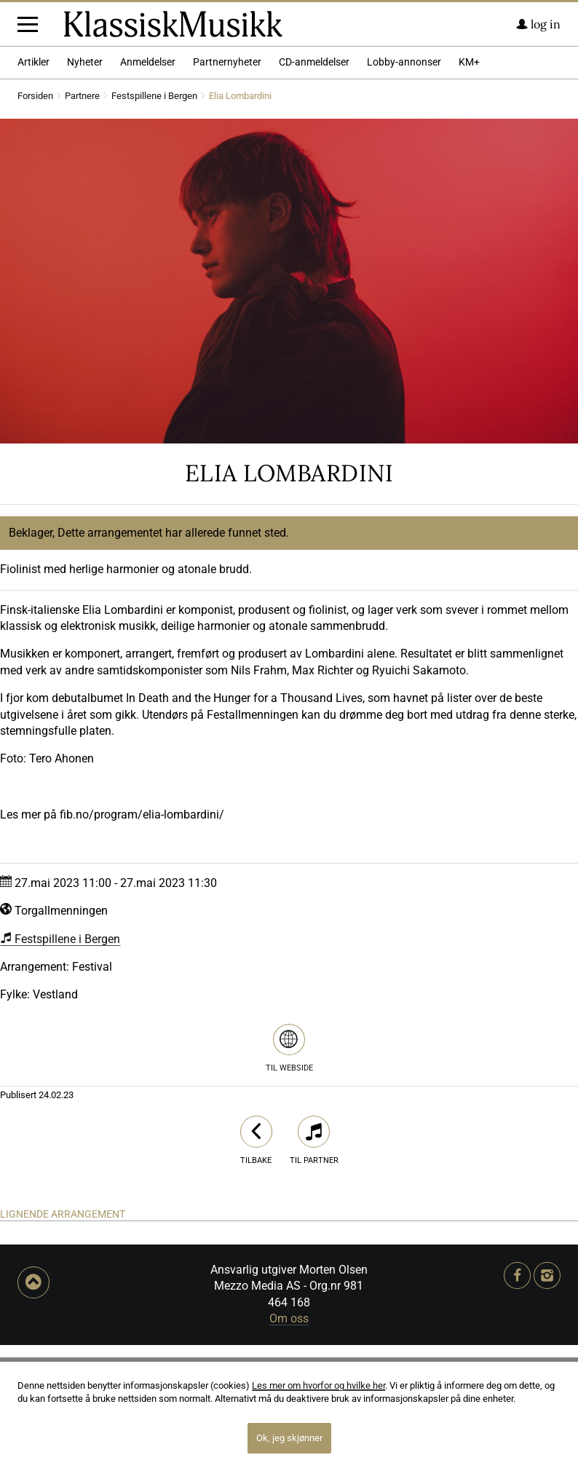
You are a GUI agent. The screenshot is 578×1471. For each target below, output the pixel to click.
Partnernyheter (227, 189)
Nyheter (85, 189)
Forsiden (35, 223)
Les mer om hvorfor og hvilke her (318, 1385)
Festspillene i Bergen (154, 223)
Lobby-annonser (404, 189)
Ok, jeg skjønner (289, 1437)
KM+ (469, 189)
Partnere (82, 223)
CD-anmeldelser (314, 189)
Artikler (33, 189)
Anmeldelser (147, 189)
